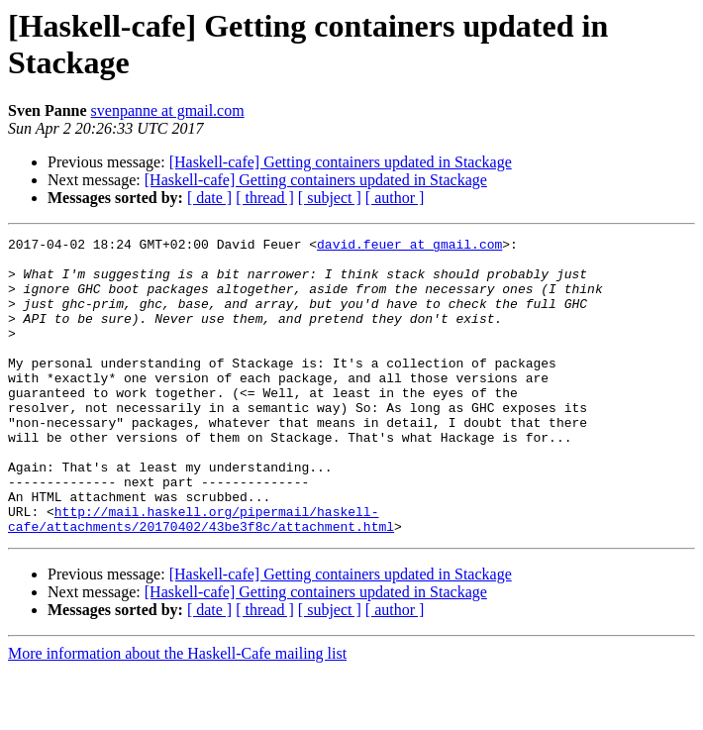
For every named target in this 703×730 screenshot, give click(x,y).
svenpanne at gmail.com (168, 110)
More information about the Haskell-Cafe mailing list (177, 712)
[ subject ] (329, 197)
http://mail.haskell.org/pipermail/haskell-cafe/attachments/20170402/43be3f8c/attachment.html (201, 576)
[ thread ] (265, 197)
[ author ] (395, 197)
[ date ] (209, 197)
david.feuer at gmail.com (409, 247)
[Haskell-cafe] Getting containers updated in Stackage (340, 162)
